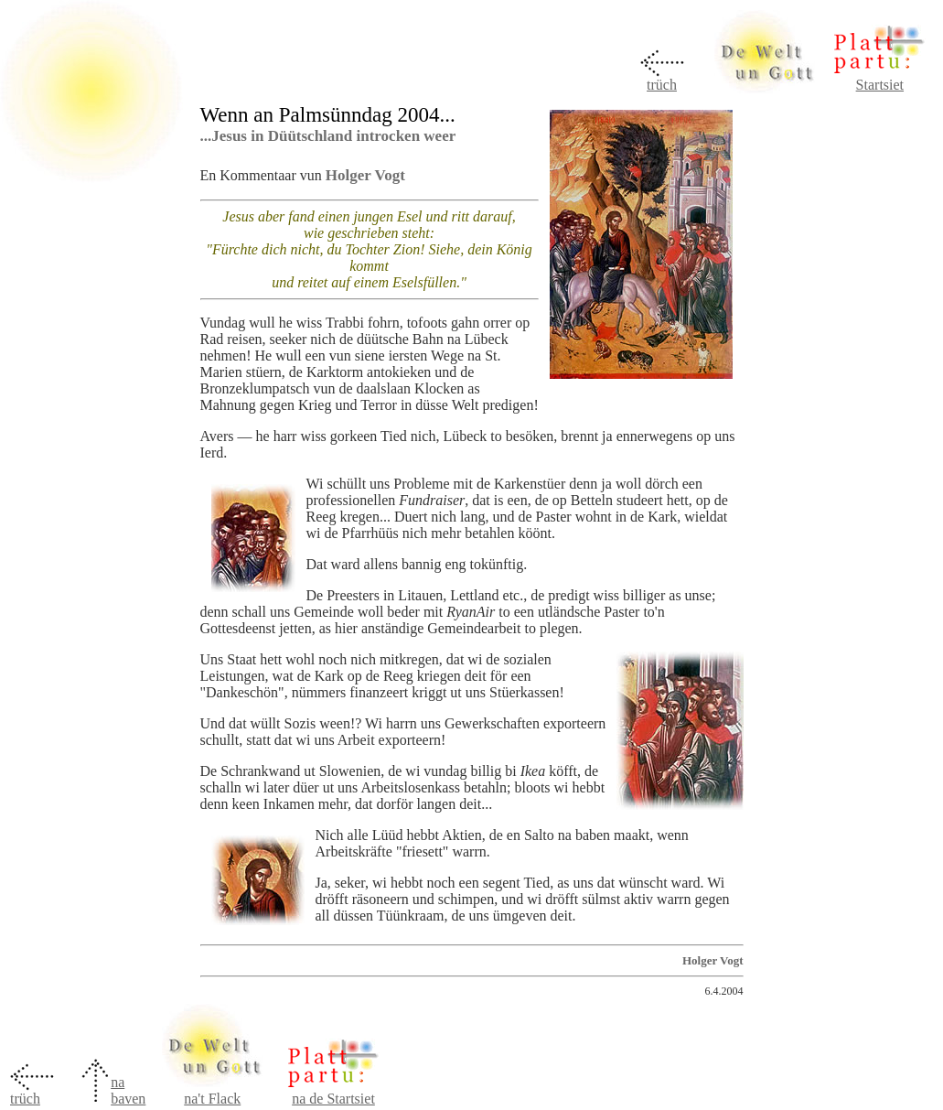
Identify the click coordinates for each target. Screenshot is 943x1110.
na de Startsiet (333, 1098)
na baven (128, 1090)
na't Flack (212, 1098)
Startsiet (880, 84)
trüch (662, 84)
